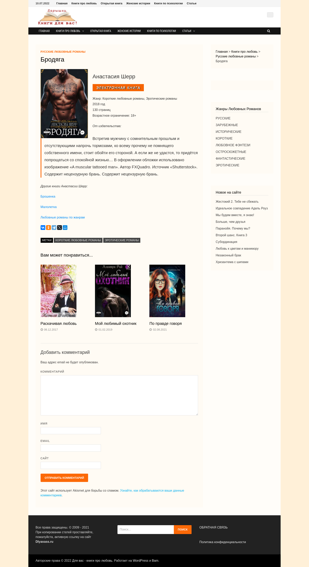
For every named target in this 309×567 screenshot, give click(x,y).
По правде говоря (165, 323)
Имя (44, 423)
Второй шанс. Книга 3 (231, 235)
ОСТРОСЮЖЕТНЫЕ (231, 152)
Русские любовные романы (63, 51)
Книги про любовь (84, 3)
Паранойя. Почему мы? (233, 228)
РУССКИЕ (223, 118)
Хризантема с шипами (232, 262)
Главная (62, 3)
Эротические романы (122, 240)
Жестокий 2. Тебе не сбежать (237, 201)
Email (45, 440)
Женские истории (138, 3)
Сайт (45, 458)
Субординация (226, 242)
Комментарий (52, 371)
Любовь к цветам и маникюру (237, 248)
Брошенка (48, 196)
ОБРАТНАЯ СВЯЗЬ (213, 527)
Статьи (191, 3)
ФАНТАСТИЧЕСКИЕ (230, 158)
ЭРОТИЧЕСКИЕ (227, 165)
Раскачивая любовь (59, 323)
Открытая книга (111, 3)
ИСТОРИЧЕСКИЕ (229, 131)
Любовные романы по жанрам (63, 217)
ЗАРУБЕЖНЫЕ (227, 125)
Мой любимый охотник (115, 323)
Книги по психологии (168, 3)
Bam (155, 560)
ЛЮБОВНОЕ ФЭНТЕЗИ (233, 145)
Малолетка (49, 207)
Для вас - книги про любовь (92, 560)
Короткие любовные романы (78, 240)
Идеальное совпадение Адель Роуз (242, 208)
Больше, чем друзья (230, 221)
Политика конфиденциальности (222, 542)
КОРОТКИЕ (224, 138)
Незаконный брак (228, 255)
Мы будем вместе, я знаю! (235, 215)
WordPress (140, 560)
